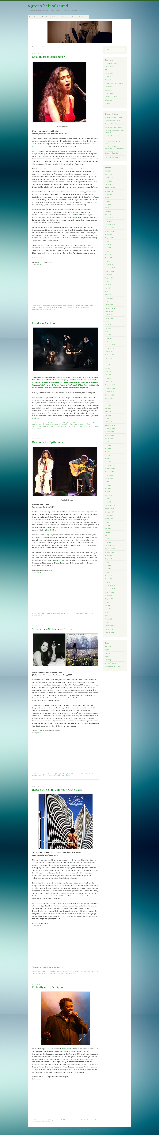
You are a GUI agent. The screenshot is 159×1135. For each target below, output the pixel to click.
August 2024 (109, 238)
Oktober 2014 (109, 632)
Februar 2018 (109, 499)
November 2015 (110, 589)
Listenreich (108, 90)
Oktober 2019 (109, 432)
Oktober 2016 (109, 552)
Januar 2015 (108, 622)
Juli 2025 (107, 201)
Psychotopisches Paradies (113, 121)
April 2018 (108, 492)
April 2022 (108, 331)
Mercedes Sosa (68, 307)
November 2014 (110, 629)
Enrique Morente (48, 307)
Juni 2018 (108, 485)
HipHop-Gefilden (49, 530)
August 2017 (109, 519)
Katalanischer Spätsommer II (49, 56)
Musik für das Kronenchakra (113, 117)
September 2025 (110, 194)
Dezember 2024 (110, 224)
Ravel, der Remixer (43, 323)
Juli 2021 (107, 361)
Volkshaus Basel (36, 428)
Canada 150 (108, 73)
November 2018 (110, 468)
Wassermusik (66, 1049)
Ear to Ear (51, 305)
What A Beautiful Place (63, 775)
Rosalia (96, 613)
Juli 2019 (107, 442)
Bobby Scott (66, 774)
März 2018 (108, 495)
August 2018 (109, 478)
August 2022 (109, 318)
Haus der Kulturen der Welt (76, 1120)
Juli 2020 (107, 402)
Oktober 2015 (109, 592)
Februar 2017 (109, 539)
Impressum (66, 17)
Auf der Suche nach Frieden (113, 127)
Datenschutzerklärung (80, 17)
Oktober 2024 (109, 231)
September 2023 (110, 275)
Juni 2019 (108, 445)
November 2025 (110, 188)
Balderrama (76, 305)
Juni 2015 (108, 606)
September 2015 (110, 596)
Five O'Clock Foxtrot (43, 424)
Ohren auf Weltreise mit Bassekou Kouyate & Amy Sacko (115, 147)
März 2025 (108, 214)
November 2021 (110, 348)
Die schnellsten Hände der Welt (114, 124)
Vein (87, 426)
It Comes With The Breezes (89, 774)
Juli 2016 (107, 562)
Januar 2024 (108, 261)
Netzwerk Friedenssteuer (112, 666)
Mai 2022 (108, 328)
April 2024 (108, 251)
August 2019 (109, 438)
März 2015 (108, 616)
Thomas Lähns (81, 426)
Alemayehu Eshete (61, 1120)
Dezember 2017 (110, 505)
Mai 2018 (108, 489)
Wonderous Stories (49, 868)
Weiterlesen (37, 418)
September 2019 (110, 435)
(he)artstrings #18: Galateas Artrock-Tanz (57, 789)
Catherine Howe (75, 774)
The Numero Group (51, 775)
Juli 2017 (107, 522)
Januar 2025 (108, 221)
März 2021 (108, 375)
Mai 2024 (108, 248)
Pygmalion (49, 973)
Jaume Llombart (72, 215)
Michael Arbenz (51, 426)
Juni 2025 (108, 204)
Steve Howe (55, 973)
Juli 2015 (107, 602)
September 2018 (110, 475)
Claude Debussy (83, 423)
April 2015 (108, 612)
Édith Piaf (40, 307)
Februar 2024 (109, 258)
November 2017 (110, 509)
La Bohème (41, 973)
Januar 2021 (108, 382)
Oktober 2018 (109, 472)
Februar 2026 (109, 178)
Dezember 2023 (110, 265)
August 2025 (109, 198)
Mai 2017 (108, 529)
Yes (74, 973)
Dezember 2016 (110, 545)
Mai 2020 (108, 408)
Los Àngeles (78, 613)
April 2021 (108, 372)
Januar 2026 (108, 181)
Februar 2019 (109, 458)
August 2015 (109, 599)
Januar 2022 (108, 341)
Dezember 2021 (110, 345)
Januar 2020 (108, 422)
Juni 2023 (108, 285)
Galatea (72, 971)
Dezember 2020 (110, 385)
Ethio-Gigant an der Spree (47, 987)
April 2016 (108, 572)
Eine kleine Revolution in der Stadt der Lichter (113, 142)
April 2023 (108, 291)
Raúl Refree (89, 613)
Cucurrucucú (84, 305)
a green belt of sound (48, 6)
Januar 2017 (108, 542)
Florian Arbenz (54, 424)
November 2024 (110, 228)
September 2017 (110, 515)
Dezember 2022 (110, 305)
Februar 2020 (109, 418)
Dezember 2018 (110, 465)
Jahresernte (108, 87)
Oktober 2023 (109, 271)
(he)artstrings (45, 971)
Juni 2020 (108, 405)
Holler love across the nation (114, 83)
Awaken (66, 971)
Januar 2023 (108, 301)
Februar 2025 (109, 218)
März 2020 (108, 415)
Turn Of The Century (66, 973)
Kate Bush (35, 775)
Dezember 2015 (110, 585)
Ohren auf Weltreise (111, 97)
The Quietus (108, 646)
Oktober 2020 (109, 392)
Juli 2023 (107, 281)
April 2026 (108, 171)
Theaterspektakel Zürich (39, 309)
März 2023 (108, 295)
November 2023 (110, 268)
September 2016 (110, 555)
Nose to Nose (109, 93)
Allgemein (45, 305)
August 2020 (109, 398)
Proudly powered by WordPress (67, 1129)
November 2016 (110, 549)
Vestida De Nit (51, 309)
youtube (38, 264)
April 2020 (108, 412)
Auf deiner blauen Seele (112, 157)
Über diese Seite (43, 17)
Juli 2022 (107, 321)
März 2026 (108, 174)
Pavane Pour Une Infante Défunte (66, 426)
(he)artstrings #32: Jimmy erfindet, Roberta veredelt (113, 153)
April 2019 (108, 452)
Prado (84, 613)
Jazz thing (108, 660)
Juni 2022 (108, 325)
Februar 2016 (109, 579)
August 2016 (109, 559)
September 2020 (110, 395)
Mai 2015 (108, 609)
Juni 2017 (108, 525)
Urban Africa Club (110, 663)
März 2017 (108, 535)
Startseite (32, 17)
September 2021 (110, 355)
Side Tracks (108, 103)
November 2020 (110, 388)
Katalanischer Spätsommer (48, 442)
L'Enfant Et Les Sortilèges (76, 424)
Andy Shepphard (69, 423)
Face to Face (52, 423)
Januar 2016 (108, 582)
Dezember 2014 (110, 626)
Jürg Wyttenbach (63, 424)
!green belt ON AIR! (111, 63)
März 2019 (108, 455)
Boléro (76, 423)
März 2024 (108, 254)
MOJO (107, 650)
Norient (107, 653)
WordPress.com (96, 1129)
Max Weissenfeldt (89, 1120)
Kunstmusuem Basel (68, 613)
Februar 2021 (109, 378)
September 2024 (110, 234)
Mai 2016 (108, 569)
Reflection (41, 775)
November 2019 (110, 428)
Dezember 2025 (110, 184)
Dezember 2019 (110, 425)
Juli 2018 (107, 482)
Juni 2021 (108, 365)
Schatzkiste (51, 774)
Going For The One (90, 971)
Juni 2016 (108, 565)
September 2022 (110, 315)
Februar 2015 (109, 619)
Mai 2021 (108, 368)
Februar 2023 (109, 298)
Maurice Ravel (42, 426)
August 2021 (109, 358)
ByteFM (107, 656)
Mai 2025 (108, 208)
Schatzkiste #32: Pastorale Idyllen (52, 629)
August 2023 (109, 278)
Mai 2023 (108, 288)
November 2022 (110, 308)
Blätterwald (56, 17)
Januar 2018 (108, 502)
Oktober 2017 (109, 512)
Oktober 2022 (109, 311)
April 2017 (108, 532)
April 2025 (108, 211)
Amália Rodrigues (67, 305)
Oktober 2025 (109, 191)
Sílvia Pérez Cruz (88, 307)
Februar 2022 (109, 338)
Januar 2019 (108, 462)
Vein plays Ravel (93, 426)
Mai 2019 (108, 448)
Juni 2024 (108, 244)
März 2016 (108, 575)
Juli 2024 (107, 241)
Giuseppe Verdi (79, 971)
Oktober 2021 (109, 351)
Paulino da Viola (77, 307)
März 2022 (108, 335)
